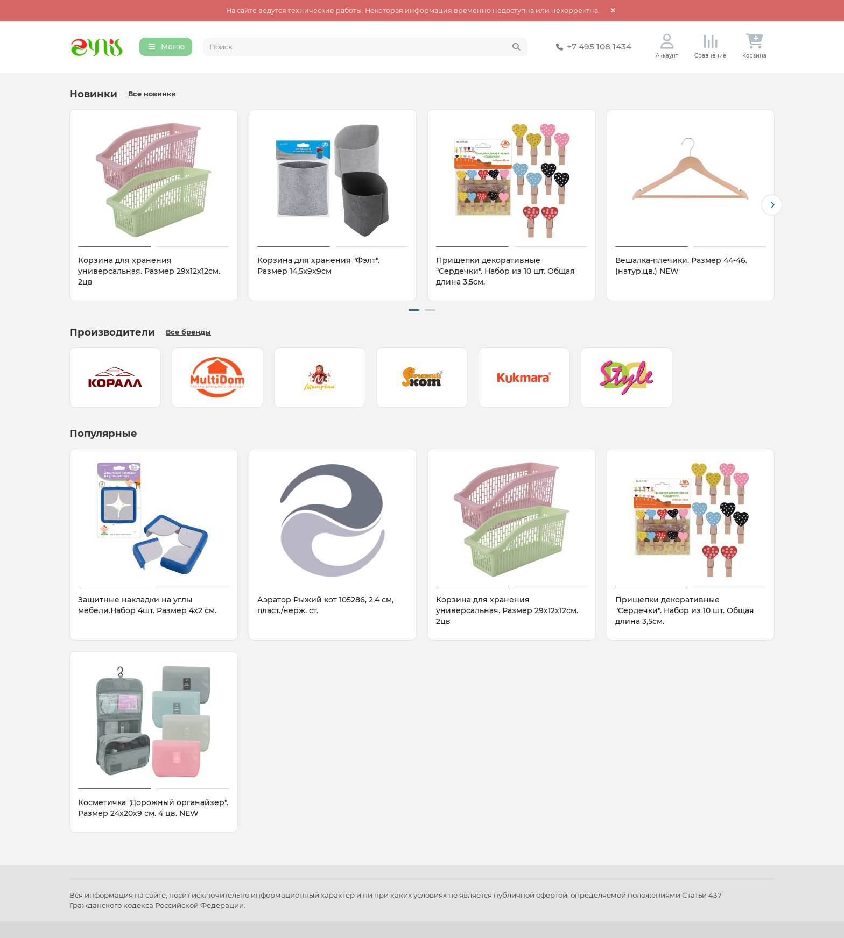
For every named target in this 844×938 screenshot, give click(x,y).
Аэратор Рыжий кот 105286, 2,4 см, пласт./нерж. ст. (325, 605)
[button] (772, 205)
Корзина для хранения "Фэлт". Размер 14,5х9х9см (318, 266)
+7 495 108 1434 (591, 47)
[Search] (365, 47)
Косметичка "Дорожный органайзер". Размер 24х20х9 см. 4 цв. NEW (153, 808)
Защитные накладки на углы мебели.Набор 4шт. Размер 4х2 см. (147, 605)
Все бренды (188, 332)
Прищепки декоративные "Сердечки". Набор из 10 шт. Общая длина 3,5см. (505, 271)
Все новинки (152, 94)
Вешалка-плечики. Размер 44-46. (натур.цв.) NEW (681, 266)
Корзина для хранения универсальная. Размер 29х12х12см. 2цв (149, 271)
